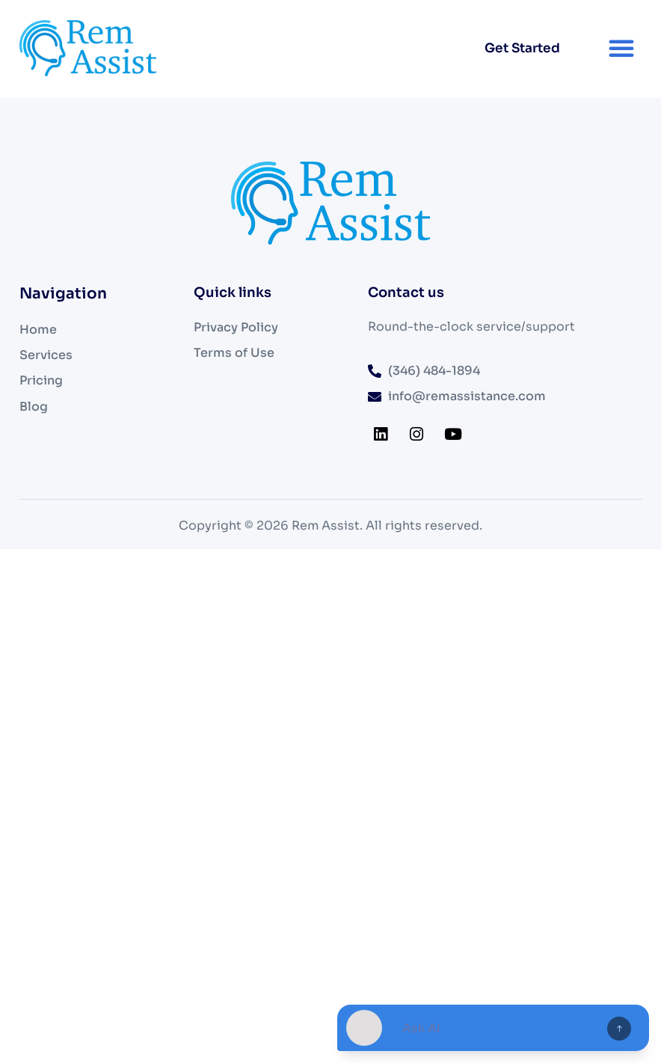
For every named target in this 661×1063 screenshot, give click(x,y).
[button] (621, 48)
